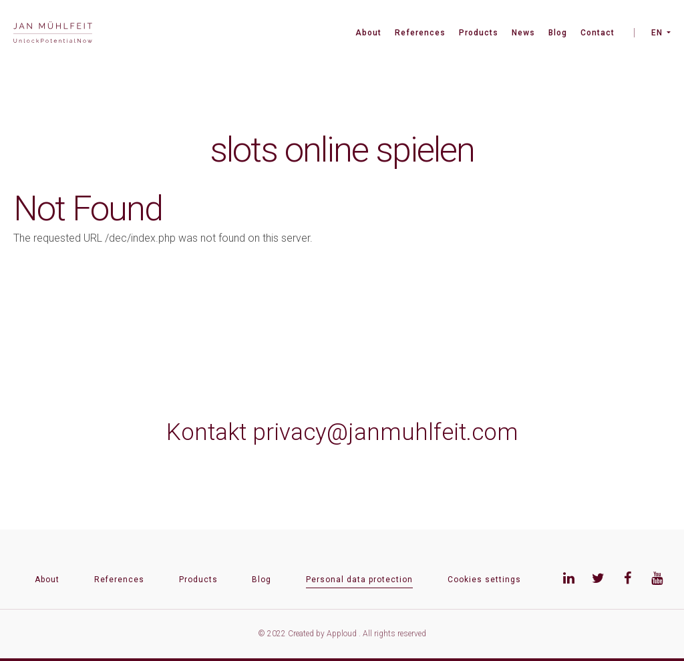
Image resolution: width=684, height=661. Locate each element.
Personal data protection (359, 579)
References (420, 32)
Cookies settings (484, 579)
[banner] (52, 33)
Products (478, 32)
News (523, 32)
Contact (597, 32)
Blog (557, 32)
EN (657, 32)
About (368, 32)
